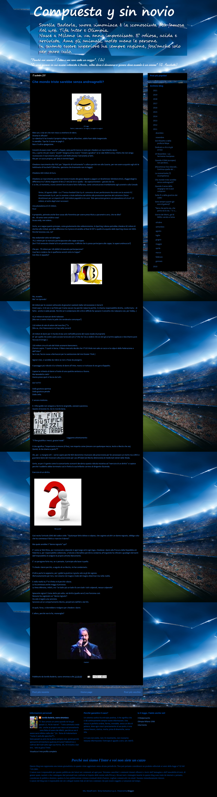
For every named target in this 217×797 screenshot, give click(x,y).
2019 (155, 95)
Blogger (131, 791)
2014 (155, 116)
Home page (86, 692)
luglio (158, 235)
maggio (159, 244)
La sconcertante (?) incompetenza (163, 174)
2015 (155, 112)
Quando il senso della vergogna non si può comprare (164, 188)
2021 (155, 91)
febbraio (159, 257)
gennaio (159, 261)
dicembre (160, 133)
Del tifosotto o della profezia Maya (163, 142)
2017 (155, 103)
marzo (158, 253)
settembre (160, 227)
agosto (159, 231)
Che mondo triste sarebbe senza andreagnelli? (165, 181)
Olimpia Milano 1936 (146, 722)
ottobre (159, 222)
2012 (155, 125)
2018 (155, 99)
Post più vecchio (132, 692)
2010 (155, 267)
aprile (158, 248)
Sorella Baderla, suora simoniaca (55, 718)
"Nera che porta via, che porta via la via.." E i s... (166, 209)
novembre (160, 137)
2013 (155, 121)
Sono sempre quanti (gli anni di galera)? (164, 203)
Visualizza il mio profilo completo (43, 752)
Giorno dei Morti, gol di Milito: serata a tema (165, 216)
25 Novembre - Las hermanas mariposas (164, 155)
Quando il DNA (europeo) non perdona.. (165, 161)
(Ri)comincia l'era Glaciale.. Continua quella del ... (166, 168)
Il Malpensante (144, 718)
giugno (159, 240)
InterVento (142, 725)
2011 (155, 129)
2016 (155, 108)
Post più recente (40, 692)
